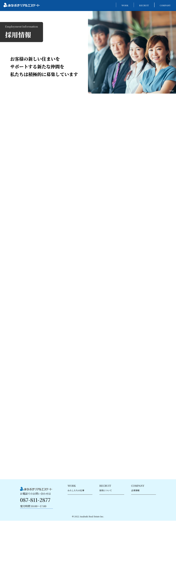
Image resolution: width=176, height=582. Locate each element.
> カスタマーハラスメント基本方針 (143, 549)
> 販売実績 (136, 527)
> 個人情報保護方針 (140, 534)
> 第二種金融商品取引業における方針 (143, 565)
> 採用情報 (104, 521)
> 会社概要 (136, 521)
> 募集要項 (104, 534)
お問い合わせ (36, 534)
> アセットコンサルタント (80, 527)
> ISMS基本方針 (138, 540)
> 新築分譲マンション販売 (80, 521)
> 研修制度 (104, 527)
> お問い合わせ (138, 556)
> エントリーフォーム (109, 540)
